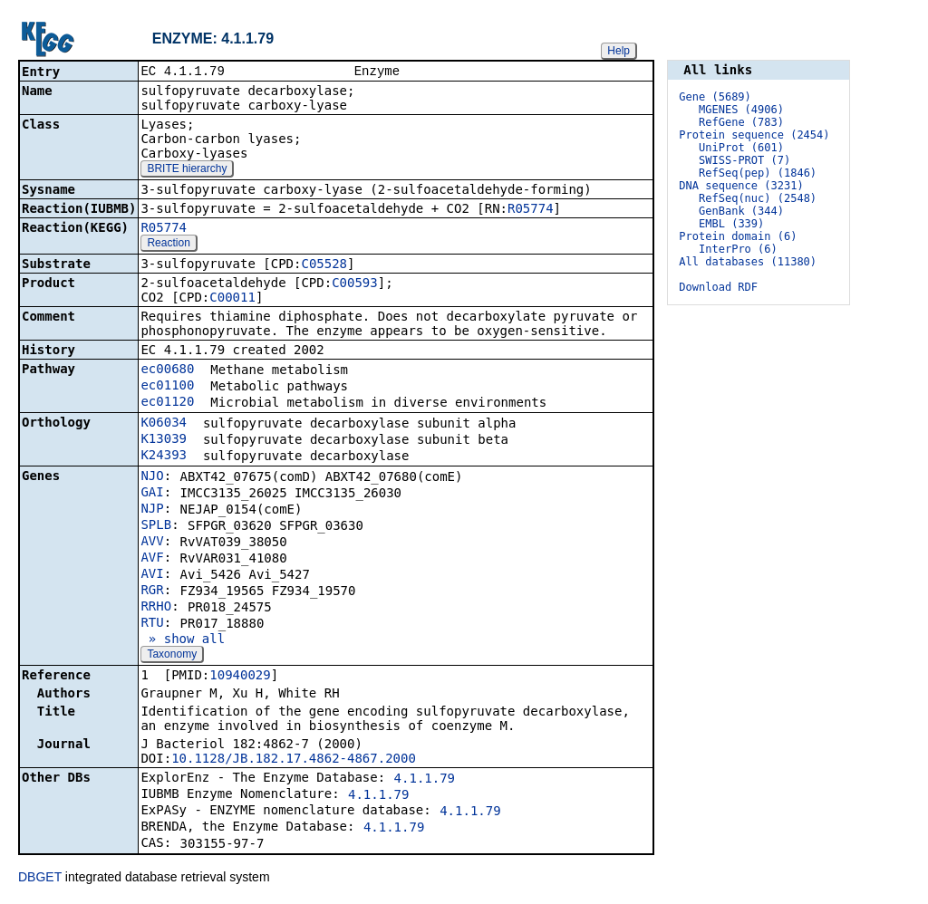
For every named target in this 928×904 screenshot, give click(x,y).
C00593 (355, 284)
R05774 (531, 210)
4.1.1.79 (424, 780)
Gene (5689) (714, 97)
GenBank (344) (741, 211)
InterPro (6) (738, 249)
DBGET (40, 878)
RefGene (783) (741, 122)
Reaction (168, 244)
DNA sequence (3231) (741, 185)
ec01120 (167, 403)
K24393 (163, 456)
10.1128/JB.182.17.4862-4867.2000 (293, 760)
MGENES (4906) (741, 109)
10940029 (239, 676)
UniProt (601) (741, 147)
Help (618, 50)
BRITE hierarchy (187, 170)
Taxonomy (172, 655)
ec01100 (167, 387)
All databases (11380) (748, 261)
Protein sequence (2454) (754, 135)
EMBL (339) (731, 223)
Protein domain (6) (738, 236)
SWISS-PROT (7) (744, 160)
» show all (182, 640)
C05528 (324, 265)
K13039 (163, 440)
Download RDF (718, 287)
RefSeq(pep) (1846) (758, 173)
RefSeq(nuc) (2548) (758, 198)
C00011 (232, 299)
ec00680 (167, 370)
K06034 (163, 424)
